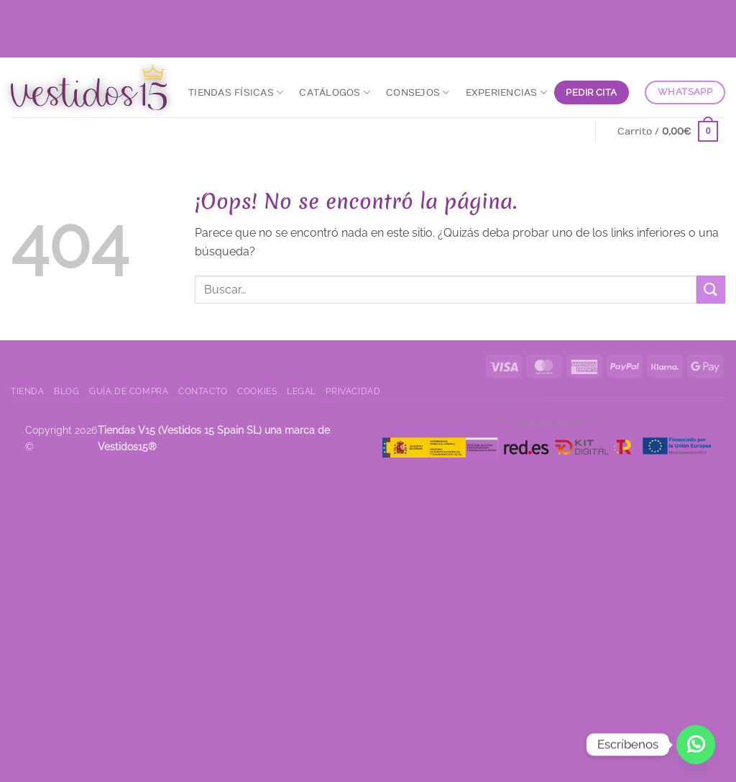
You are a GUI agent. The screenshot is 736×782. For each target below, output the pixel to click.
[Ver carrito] (668, 132)
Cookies (257, 391)
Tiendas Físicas (235, 92)
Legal (301, 391)
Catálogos (334, 92)
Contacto (203, 391)
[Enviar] (710, 290)
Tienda (28, 391)
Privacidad (353, 391)
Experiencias (507, 92)
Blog (66, 391)
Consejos (418, 92)
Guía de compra (129, 391)
